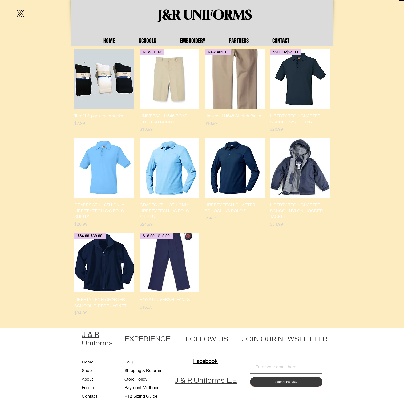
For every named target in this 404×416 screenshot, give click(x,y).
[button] (155, 40)
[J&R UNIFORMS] (205, 15)
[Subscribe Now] (286, 382)
